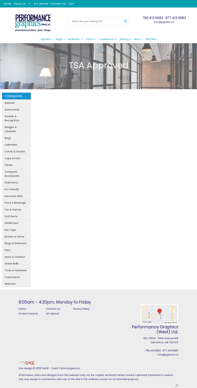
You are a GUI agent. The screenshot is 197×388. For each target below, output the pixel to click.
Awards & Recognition (12, 118)
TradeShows (106, 39)
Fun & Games (13, 209)
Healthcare (11, 223)
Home (7, 4)
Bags (59, 39)
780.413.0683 (152, 17)
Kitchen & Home (14, 236)
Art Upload (41, 4)
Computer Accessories (12, 174)
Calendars (11, 144)
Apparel (45, 39)
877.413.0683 (175, 17)
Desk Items (11, 182)
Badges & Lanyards (11, 129)
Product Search (28, 313)
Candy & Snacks (15, 151)
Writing (124, 39)
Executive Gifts (14, 196)
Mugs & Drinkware (15, 243)
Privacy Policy (81, 309)
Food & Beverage (15, 202)
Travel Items (12, 277)
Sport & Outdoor (15, 257)
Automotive (12, 109)
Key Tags (10, 230)
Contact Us (58, 4)
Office (89, 39)
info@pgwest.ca (164, 22)
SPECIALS (151, 39)
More (137, 39)
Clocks (9, 165)
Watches (10, 284)
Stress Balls (12, 263)
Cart (71, 4)
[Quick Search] (95, 21)
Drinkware (74, 39)
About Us (20, 4)
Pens (7, 250)
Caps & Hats (12, 158)
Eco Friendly (12, 189)
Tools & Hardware (16, 270)
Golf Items (11, 216)
